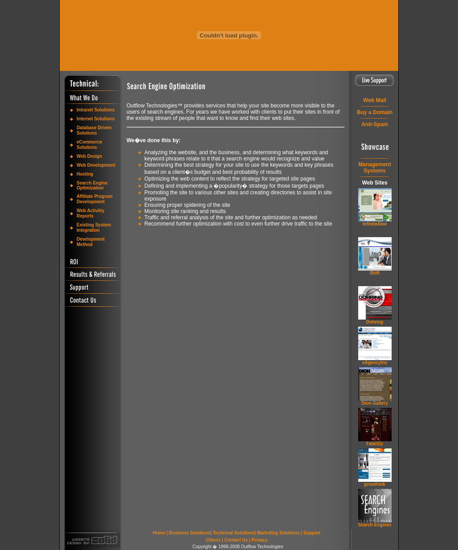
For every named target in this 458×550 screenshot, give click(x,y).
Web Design (89, 156)
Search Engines (374, 524)
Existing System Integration (94, 227)
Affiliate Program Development (95, 199)
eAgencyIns (374, 362)
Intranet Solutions (95, 109)
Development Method (91, 242)
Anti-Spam (374, 124)
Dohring (374, 322)
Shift (375, 273)
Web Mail (374, 100)
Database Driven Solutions (94, 130)
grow (374, 484)
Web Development (96, 165)
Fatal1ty (374, 443)
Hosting (85, 174)
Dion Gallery (375, 403)
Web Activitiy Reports (90, 213)
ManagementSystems (374, 167)
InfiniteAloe (375, 224)
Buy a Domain (375, 112)
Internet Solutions (95, 118)
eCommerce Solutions (89, 145)
